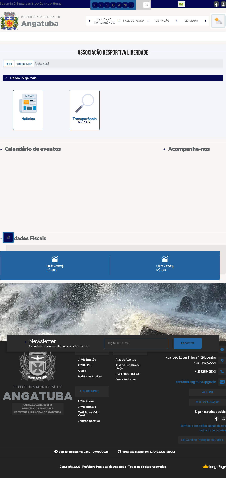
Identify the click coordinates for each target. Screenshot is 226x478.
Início (9, 64)
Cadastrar (187, 343)
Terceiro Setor (24, 64)
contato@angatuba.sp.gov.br (196, 382)
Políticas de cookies (212, 430)
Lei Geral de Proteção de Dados (202, 440)
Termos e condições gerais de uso (203, 426)
